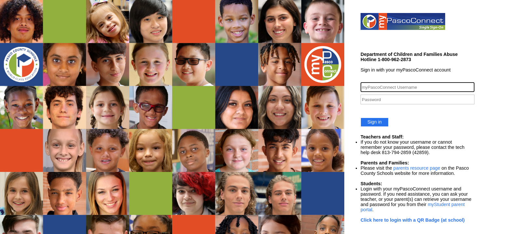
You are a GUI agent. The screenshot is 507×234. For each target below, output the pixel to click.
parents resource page (416, 168)
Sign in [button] (374, 121)
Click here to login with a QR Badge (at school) (413, 220)
